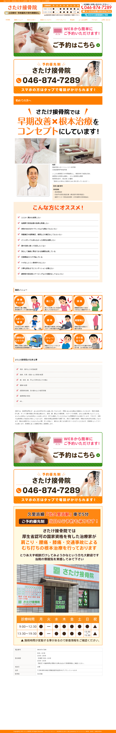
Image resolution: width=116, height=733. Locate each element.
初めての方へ (31, 20)
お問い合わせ (106, 20)
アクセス (94, 20)
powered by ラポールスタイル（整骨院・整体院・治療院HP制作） (86, 731)
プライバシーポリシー (50, 731)
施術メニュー (18, 20)
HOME (8, 20)
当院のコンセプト (46, 20)
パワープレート (61, 20)
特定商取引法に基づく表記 (63, 731)
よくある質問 (83, 20)
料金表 (72, 20)
